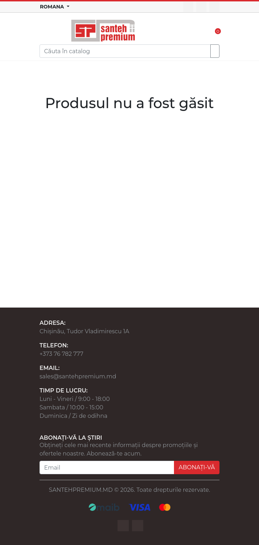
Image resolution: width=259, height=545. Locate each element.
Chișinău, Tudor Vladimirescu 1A (84, 331)
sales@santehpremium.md (78, 376)
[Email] (107, 467)
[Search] (125, 51)
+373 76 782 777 (61, 354)
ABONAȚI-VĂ (197, 467)
